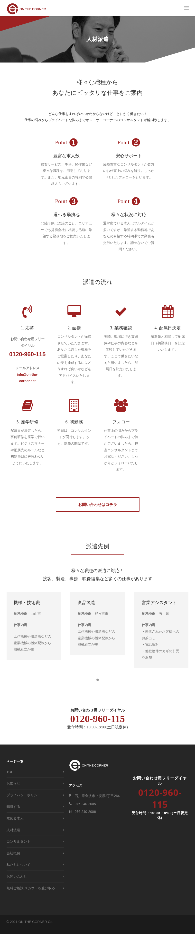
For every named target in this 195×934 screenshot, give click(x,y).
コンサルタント (18, 847)
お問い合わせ (17, 882)
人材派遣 (13, 836)
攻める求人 (15, 824)
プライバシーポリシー (24, 801)
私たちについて (18, 870)
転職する (13, 813)
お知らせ (13, 789)
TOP (10, 778)
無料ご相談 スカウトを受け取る (31, 894)
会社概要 (13, 859)
